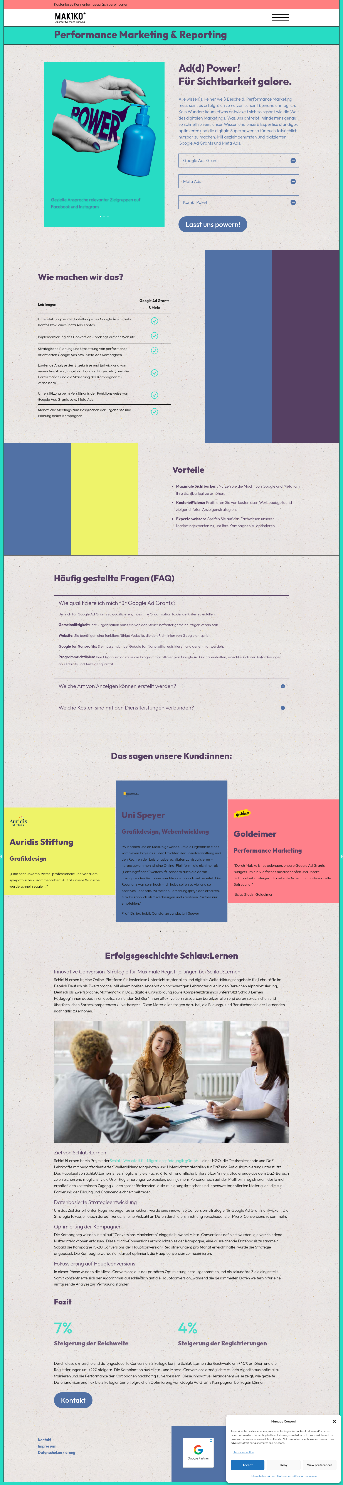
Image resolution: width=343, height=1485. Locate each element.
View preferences (319, 1465)
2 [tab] (167, 931)
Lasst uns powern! (212, 224)
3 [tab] (173, 931)
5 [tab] (186, 931)
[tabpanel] (59, 851)
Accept (247, 1465)
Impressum (311, 1476)
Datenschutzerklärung (262, 1476)
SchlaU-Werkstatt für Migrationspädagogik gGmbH (154, 1160)
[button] (334, 1421)
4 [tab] (180, 931)
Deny (283, 1465)
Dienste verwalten (243, 1452)
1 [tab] (160, 931)
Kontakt (73, 1400)
